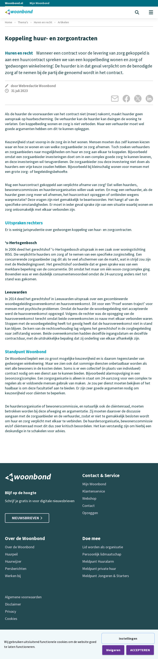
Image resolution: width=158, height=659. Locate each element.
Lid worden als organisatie (102, 547)
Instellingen (128, 638)
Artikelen (63, 22)
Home (8, 22)
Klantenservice (93, 491)
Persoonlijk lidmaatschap (101, 554)
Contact (88, 505)
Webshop (89, 498)
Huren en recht (43, 22)
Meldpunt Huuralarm (98, 561)
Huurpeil (11, 554)
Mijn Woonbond (39, 3)
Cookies (11, 618)
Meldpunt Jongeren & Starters (105, 575)
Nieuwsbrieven (27, 518)
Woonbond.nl (14, 3)
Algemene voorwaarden (23, 597)
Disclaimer (13, 604)
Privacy (10, 611)
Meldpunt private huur (99, 568)
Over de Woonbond (19, 547)
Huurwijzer (13, 561)
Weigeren (113, 650)
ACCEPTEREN (140, 650)
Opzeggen (90, 512)
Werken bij (13, 575)
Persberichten (15, 568)
